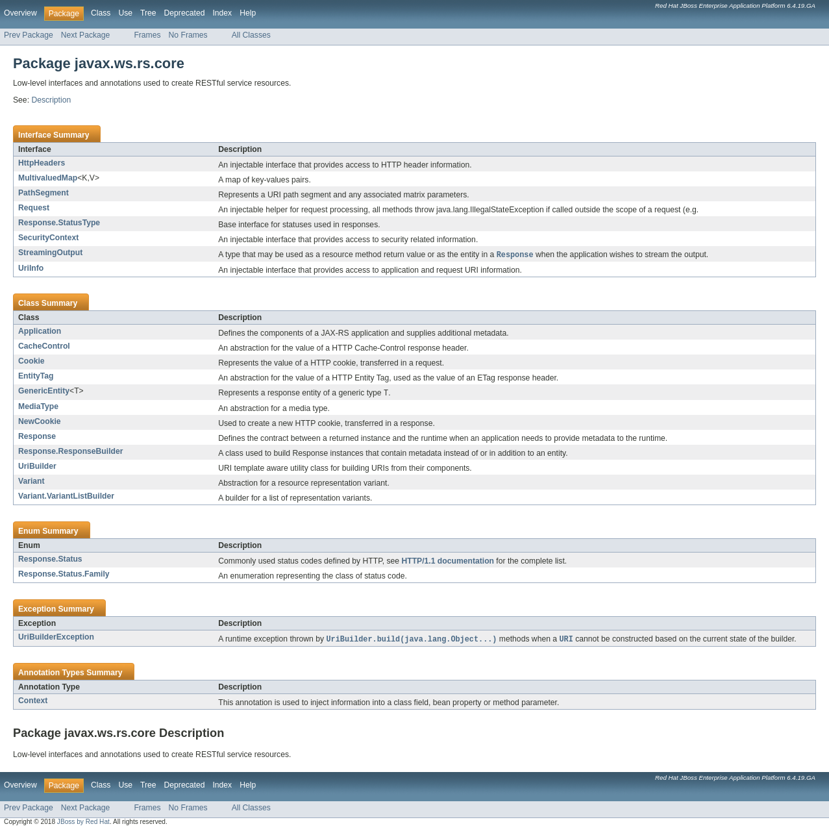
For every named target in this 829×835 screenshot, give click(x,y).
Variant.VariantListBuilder (66, 497)
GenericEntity (43, 391)
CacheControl (44, 346)
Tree (148, 13)
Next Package (85, 35)
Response (37, 437)
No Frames (188, 35)
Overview (20, 13)
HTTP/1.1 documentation (447, 562)
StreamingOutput (50, 252)
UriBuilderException (56, 638)
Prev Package (28, 35)
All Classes (251, 35)
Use (125, 13)
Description (51, 100)
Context (32, 702)
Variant (31, 482)
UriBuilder (37, 467)
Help (248, 13)
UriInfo (30, 268)
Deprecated (184, 13)
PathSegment (43, 192)
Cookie (31, 361)
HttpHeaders (41, 163)
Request (33, 207)
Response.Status (50, 560)
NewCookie (39, 422)
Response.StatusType (59, 222)
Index (222, 13)
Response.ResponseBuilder (70, 452)
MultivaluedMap (47, 177)
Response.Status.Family (64, 575)
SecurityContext (48, 237)
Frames (147, 35)
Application (39, 331)
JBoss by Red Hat (83, 823)
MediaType (38, 407)
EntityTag (35, 376)
